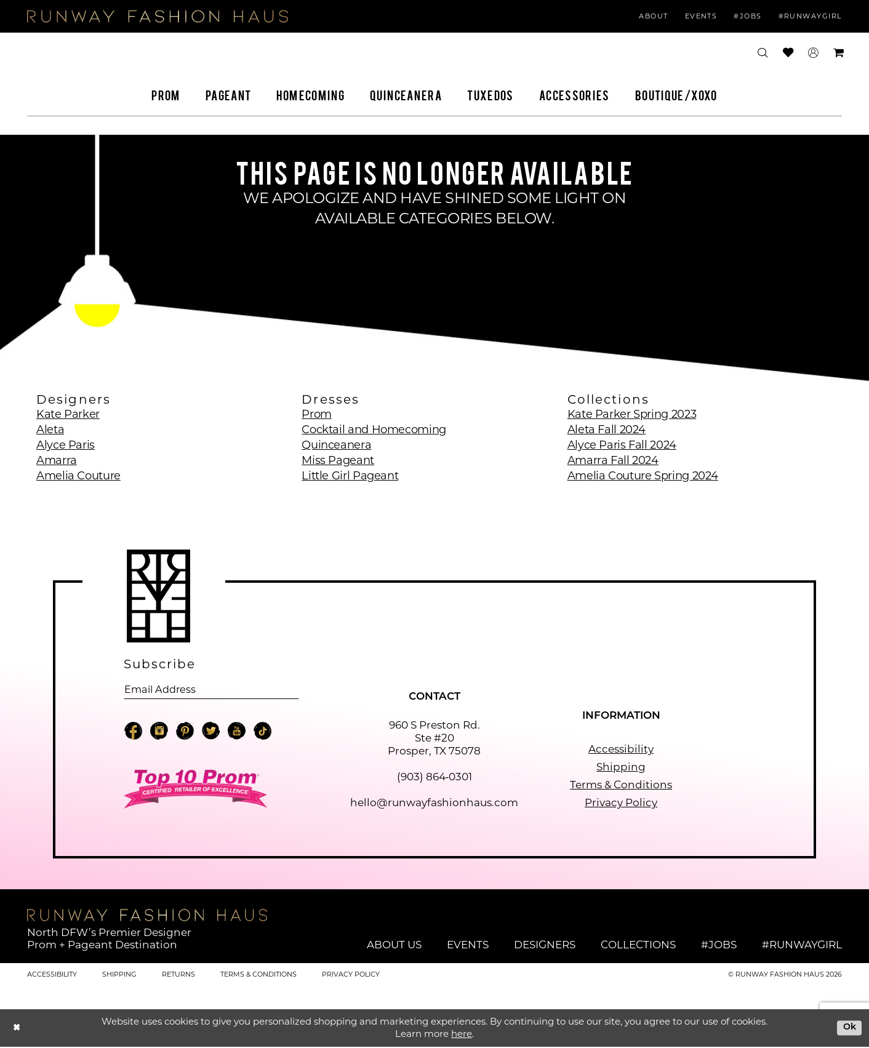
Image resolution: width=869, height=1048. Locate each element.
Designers (544, 945)
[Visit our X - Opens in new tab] (210, 733)
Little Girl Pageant (350, 475)
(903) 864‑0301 (435, 778)
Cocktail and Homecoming (374, 429)
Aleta (50, 429)
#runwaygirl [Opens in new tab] (802, 945)
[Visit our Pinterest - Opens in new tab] (184, 733)
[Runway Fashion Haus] (157, 16)
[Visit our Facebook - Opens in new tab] (133, 733)
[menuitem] (654, 16)
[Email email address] (211, 689)
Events (468, 945)
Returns (178, 974)
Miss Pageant (338, 460)
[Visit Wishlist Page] (788, 52)
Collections (638, 945)
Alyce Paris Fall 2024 (621, 445)
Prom (317, 414)
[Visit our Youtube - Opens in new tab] (236, 733)
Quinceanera (336, 445)
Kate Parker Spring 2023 (632, 414)
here (461, 1035)
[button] (813, 53)
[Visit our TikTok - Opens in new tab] (262, 733)
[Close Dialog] (17, 1028)
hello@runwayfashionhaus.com (434, 804)
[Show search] (762, 53)
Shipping (621, 768)
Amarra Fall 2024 (613, 460)
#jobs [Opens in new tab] (719, 945)
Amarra (56, 460)
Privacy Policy (621, 804)
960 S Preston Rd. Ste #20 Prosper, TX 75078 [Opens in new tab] (434, 739)
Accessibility (621, 750)
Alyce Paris (65, 445)
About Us (394, 945)
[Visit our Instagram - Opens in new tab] (159, 733)
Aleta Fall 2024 (606, 429)
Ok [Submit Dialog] (848, 1028)
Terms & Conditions (621, 786)
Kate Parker (68, 414)
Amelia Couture (78, 475)
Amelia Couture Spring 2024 (642, 475)
